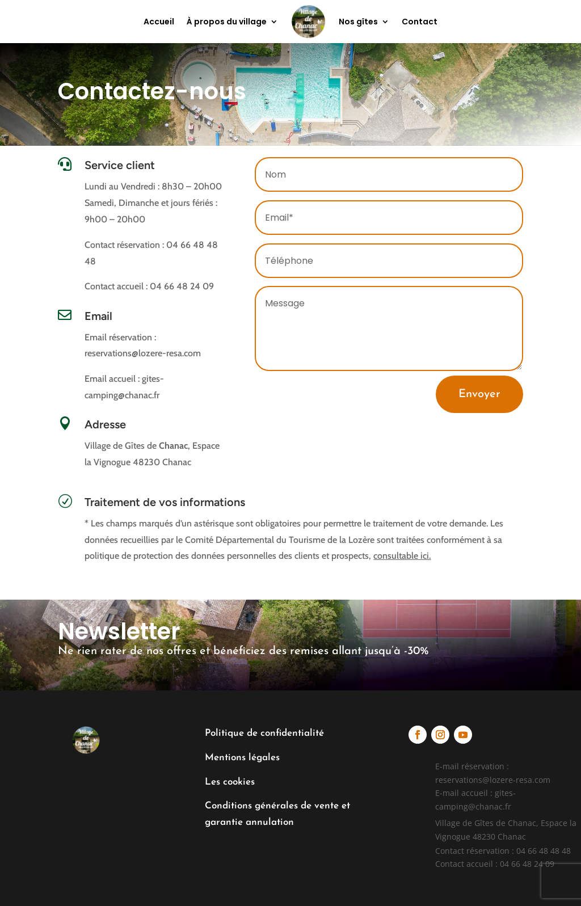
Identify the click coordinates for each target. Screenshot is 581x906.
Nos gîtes (358, 21)
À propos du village (227, 21)
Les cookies (230, 782)
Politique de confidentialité (264, 733)
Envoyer (479, 394)
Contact (419, 21)
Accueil (159, 21)
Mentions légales (242, 757)
